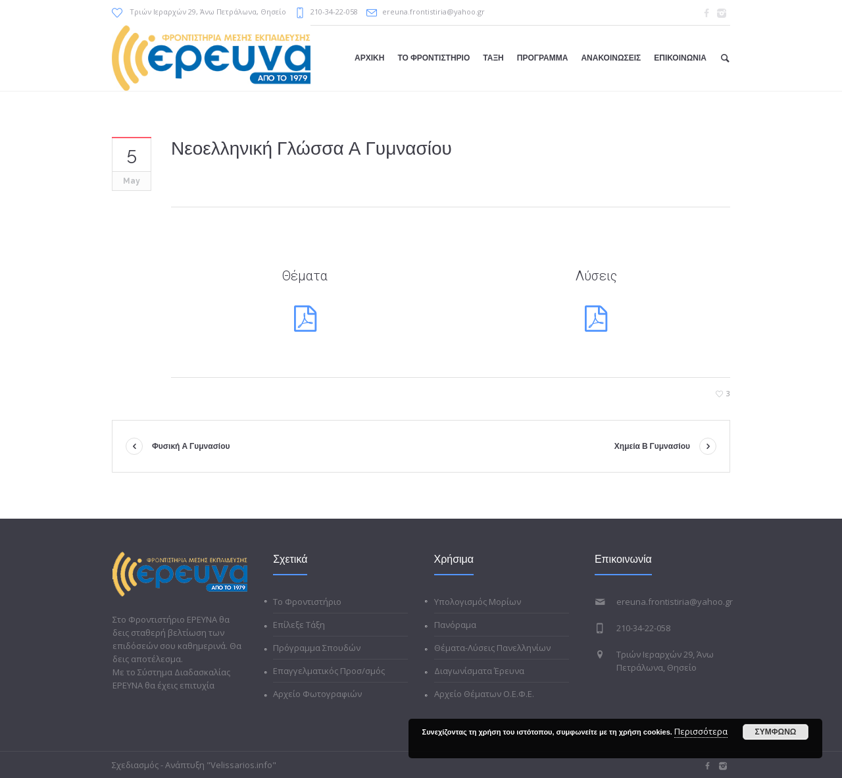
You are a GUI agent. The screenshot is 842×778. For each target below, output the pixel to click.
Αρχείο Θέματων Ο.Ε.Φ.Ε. (484, 694)
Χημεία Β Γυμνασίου (652, 446)
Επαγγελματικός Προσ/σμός (329, 671)
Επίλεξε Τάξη (299, 625)
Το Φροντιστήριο (307, 602)
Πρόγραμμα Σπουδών (316, 648)
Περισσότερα (701, 731)
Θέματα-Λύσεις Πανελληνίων (492, 648)
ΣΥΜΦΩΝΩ (776, 732)
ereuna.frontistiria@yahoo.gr (433, 11)
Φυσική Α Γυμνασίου (191, 446)
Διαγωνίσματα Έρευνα (479, 671)
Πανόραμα (455, 625)
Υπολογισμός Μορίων (477, 602)
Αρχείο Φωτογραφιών (317, 694)
